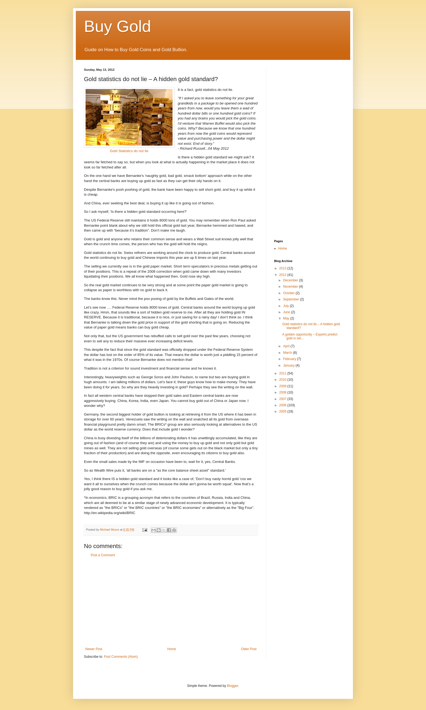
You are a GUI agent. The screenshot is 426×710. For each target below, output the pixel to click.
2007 (283, 399)
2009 (283, 386)
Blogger (232, 686)
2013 (283, 268)
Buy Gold (117, 26)
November (291, 286)
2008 (283, 392)
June (287, 312)
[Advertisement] (171, 602)
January (289, 365)
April (286, 346)
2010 (283, 380)
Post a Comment (103, 555)
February (290, 359)
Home (171, 649)
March (288, 353)
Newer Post (93, 649)
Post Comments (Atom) (121, 657)
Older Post (248, 649)
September (291, 299)
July (286, 306)
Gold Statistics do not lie (129, 120)
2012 (283, 275)
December (291, 280)
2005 (283, 411)
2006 (283, 405)
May (286, 318)
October (289, 293)
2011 (283, 373)
